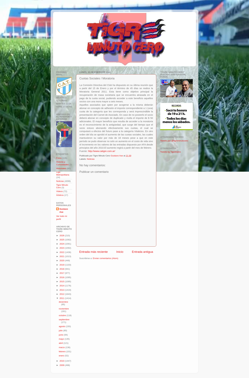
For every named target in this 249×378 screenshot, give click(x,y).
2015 (62, 281)
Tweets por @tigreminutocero (174, 141)
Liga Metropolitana (62, 173)
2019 (62, 265)
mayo (62, 339)
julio (61, 330)
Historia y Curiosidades (62, 163)
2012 (62, 294)
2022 (62, 252)
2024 (62, 244)
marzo (62, 347)
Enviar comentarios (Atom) (105, 258)
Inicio (119, 251)
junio (61, 335)
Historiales (61, 168)
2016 (62, 277)
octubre (63, 315)
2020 (62, 260)
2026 (62, 235)
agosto (62, 326)
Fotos (59, 158)
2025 (62, 239)
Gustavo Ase (63, 210)
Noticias (90, 159)
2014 (62, 285)
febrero (62, 351)
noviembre (64, 309)
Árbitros (60, 195)
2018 (62, 269)
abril (61, 343)
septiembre (64, 319)
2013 (62, 290)
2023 (62, 248)
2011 (62, 298)
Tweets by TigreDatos (170, 152)
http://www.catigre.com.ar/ (101, 151)
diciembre (63, 302)
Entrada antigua (142, 251)
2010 (62, 361)
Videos (59, 191)
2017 (62, 273)
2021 (62, 256)
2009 (62, 365)
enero (62, 355)
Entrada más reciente (93, 251)
